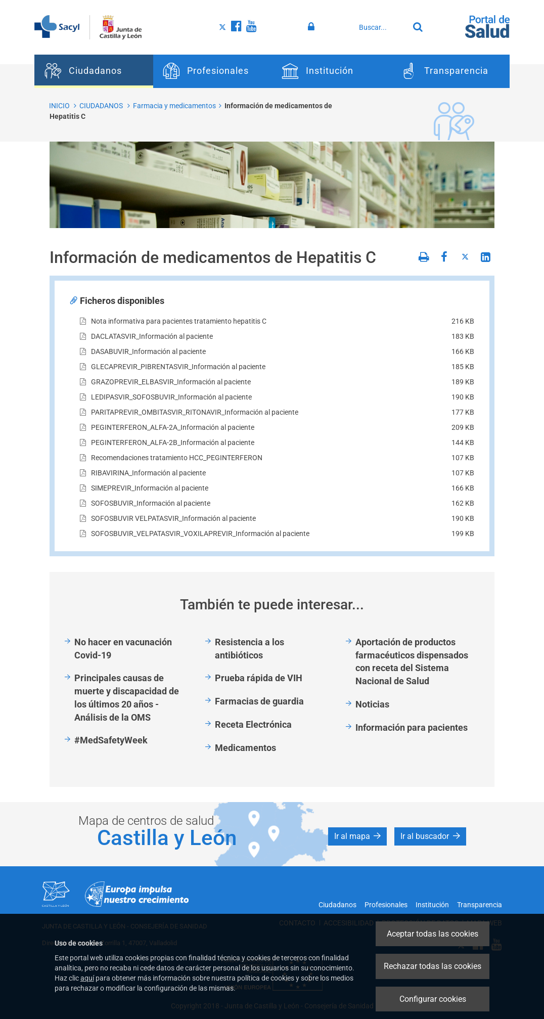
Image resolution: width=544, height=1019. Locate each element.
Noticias (372, 704)
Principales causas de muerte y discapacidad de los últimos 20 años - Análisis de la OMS (126, 697)
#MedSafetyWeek (111, 740)
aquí (87, 978)
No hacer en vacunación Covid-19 (123, 648)
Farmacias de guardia (259, 701)
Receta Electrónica (253, 724)
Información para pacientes (411, 727)
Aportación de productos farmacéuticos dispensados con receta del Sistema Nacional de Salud (411, 661)
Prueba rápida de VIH (258, 678)
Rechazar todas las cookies (432, 966)
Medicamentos (245, 747)
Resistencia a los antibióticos (249, 648)
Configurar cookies (432, 999)
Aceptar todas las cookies (432, 934)
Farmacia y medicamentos (174, 106)
